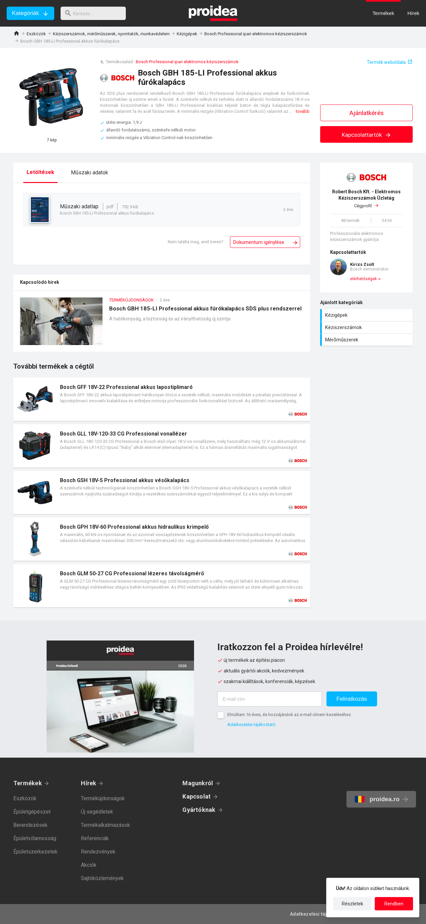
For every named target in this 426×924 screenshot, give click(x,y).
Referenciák (95, 838)
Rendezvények (98, 851)
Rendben (393, 904)
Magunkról (197, 783)
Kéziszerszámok (367, 327)
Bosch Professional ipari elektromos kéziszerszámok (255, 33)
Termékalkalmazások (105, 825)
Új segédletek (97, 812)
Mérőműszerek (367, 340)
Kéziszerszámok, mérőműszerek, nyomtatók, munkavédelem (111, 33)
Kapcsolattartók (366, 134)
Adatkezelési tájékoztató (251, 724)
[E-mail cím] (269, 698)
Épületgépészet (32, 812)
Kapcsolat (196, 796)
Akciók (89, 865)
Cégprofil (366, 198)
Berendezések (30, 825)
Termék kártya (161, 399)
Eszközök (36, 33)
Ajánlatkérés (366, 113)
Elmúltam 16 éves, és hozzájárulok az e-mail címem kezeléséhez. (289, 714)
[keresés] (96, 13)
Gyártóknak (198, 809)
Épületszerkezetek (35, 851)
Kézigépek (187, 33)
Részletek (352, 904)
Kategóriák (25, 13)
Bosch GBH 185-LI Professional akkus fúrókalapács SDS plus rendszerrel (162, 324)
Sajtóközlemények (102, 878)
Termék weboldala (386, 62)
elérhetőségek (363, 279)
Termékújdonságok (103, 798)
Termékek (27, 783)
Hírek (88, 783)
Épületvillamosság (34, 838)
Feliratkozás (351, 699)
